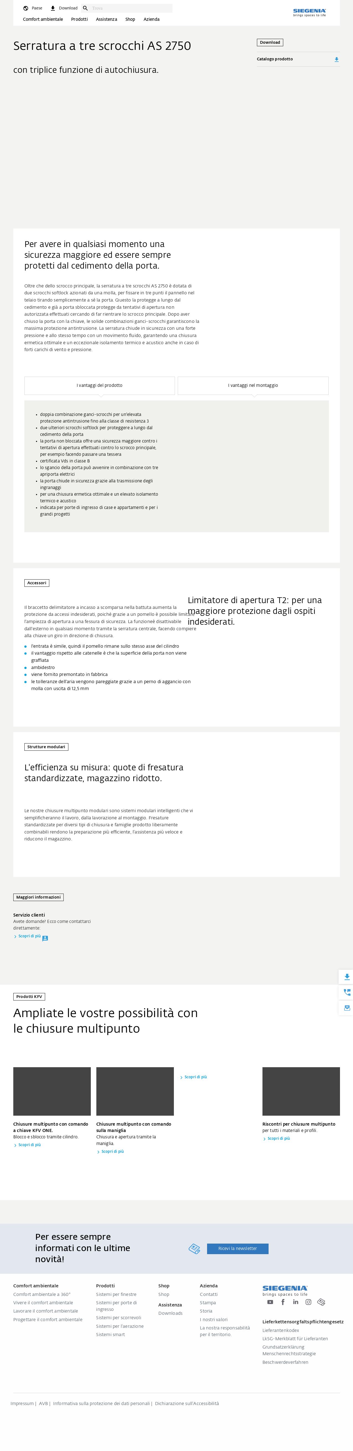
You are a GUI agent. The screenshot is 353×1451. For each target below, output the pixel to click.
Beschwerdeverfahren (285, 1362)
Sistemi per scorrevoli (118, 1318)
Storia (206, 1311)
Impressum (22, 1404)
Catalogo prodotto (298, 59)
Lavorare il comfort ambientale (45, 1311)
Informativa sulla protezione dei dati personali (101, 1404)
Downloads (170, 1313)
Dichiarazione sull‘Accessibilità (187, 1404)
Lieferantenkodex (280, 1331)
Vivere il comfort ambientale (43, 1303)
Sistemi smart (110, 1335)
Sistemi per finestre (116, 1295)
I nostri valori (214, 1320)
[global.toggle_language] (32, 8)
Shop (130, 19)
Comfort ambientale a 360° (42, 1295)
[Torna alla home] (309, 12)
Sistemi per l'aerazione (120, 1326)
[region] (176, 454)
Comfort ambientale (43, 19)
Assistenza (106, 19)
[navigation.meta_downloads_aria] (63, 8)
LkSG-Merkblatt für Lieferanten (295, 1339)
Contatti (209, 1295)
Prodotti (79, 19)
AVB (43, 1404)
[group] (176, 466)
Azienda (151, 19)
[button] (99, 386)
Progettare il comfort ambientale (48, 1320)
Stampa (208, 1303)
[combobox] (130, 8)
